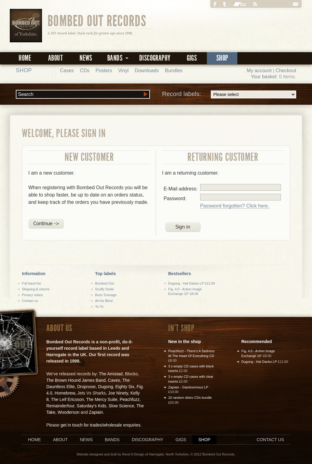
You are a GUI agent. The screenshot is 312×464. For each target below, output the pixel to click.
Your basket (263, 76)
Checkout (285, 70)
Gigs (192, 58)
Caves (114, 380)
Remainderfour (60, 405)
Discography (154, 58)
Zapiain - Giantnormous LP (188, 387)
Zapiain (96, 412)
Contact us (30, 301)
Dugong (105, 386)
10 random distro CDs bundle (190, 397)
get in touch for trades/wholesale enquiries (100, 425)
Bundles (174, 70)
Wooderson (68, 412)
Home (25, 58)
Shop (222, 58)
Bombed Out (104, 283)
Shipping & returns (36, 289)
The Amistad (111, 373)
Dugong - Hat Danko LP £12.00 (191, 283)
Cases (67, 70)
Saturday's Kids (91, 405)
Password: (175, 198)
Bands (112, 439)
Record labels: (229, 94)
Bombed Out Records (97, 20)
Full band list (31, 283)
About (55, 58)
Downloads (147, 70)
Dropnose (86, 386)
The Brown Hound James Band (76, 380)
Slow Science (121, 405)
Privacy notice (32, 295)
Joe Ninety (118, 393)
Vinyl (123, 70)
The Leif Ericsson (67, 399)
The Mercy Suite (101, 399)
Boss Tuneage (105, 295)
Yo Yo (99, 306)
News (86, 58)
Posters (103, 70)
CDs (84, 70)
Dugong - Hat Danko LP (259, 361)
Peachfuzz (130, 399)
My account (259, 70)
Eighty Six (124, 386)
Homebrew (65, 393)
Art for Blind (103, 301)
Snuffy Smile (104, 289)
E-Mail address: (180, 188)
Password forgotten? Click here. (234, 205)
